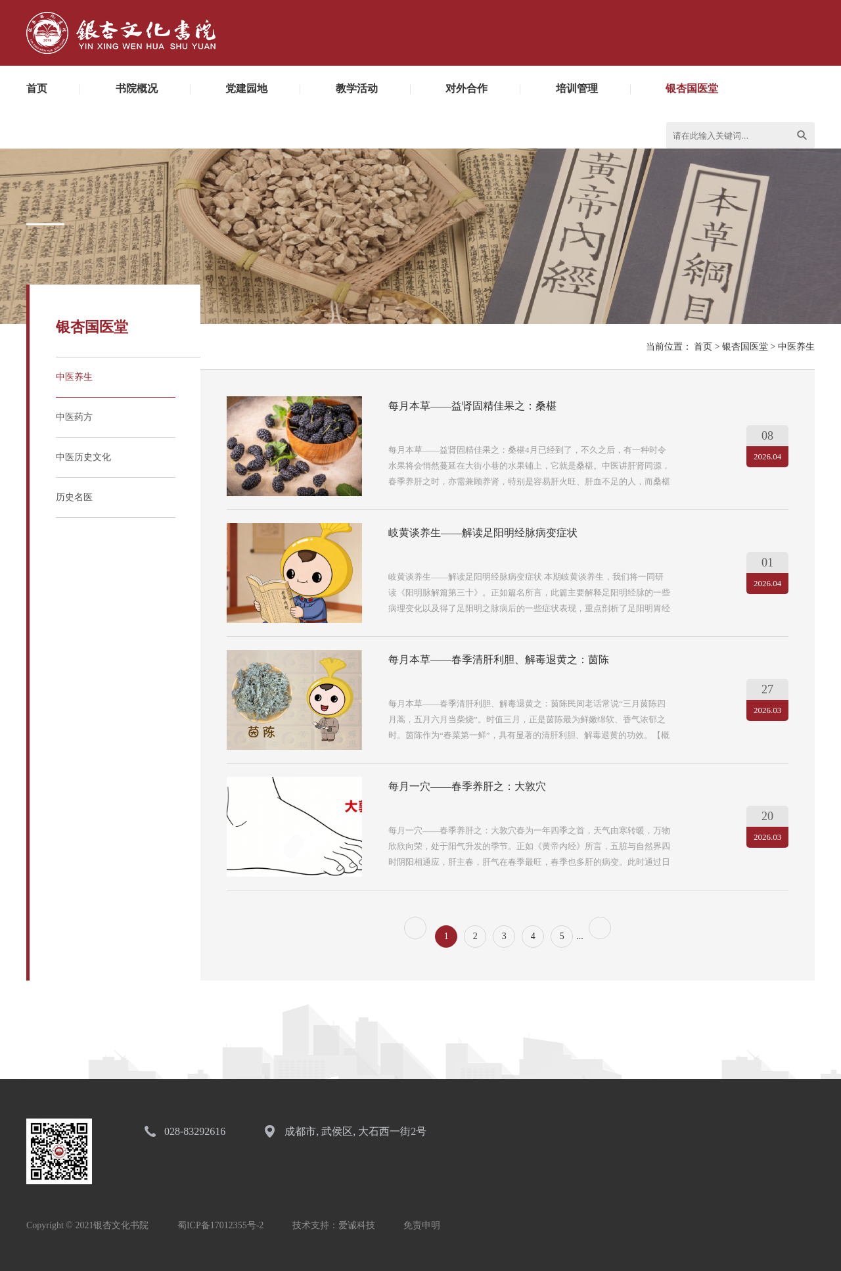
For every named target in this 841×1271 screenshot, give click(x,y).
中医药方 (74, 417)
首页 (36, 88)
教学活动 (357, 88)
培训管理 (577, 88)
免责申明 (421, 1225)
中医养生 (74, 377)
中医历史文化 (83, 457)
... (579, 936)
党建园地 (246, 88)
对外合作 (466, 88)
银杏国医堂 (692, 88)
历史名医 (74, 497)
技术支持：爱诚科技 (333, 1225)
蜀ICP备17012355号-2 (220, 1225)
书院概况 (137, 88)
